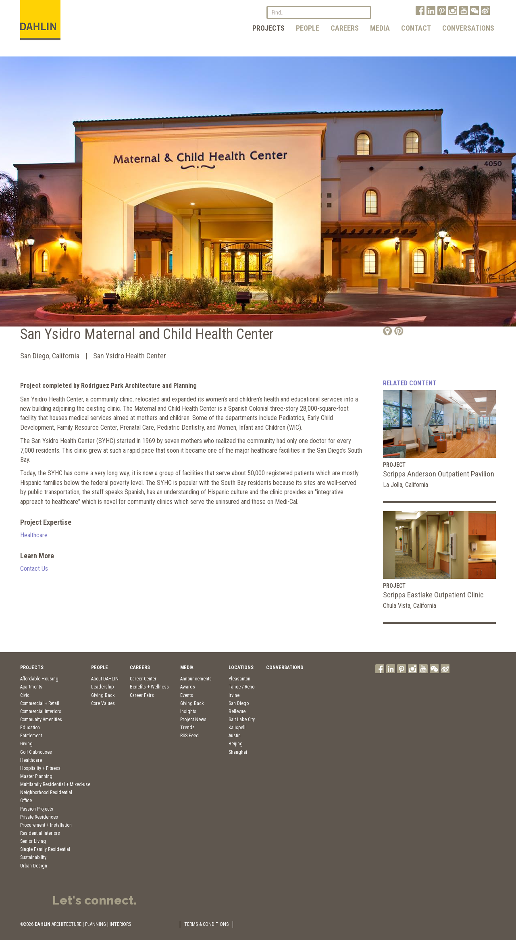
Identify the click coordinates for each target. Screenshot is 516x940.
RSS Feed (189, 735)
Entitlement (31, 735)
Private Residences (39, 817)
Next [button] (496, 195)
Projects (268, 28)
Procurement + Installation (46, 825)
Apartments (31, 687)
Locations (241, 667)
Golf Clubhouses (36, 752)
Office (26, 800)
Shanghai (238, 752)
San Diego (239, 703)
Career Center (143, 679)
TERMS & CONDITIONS (206, 924)
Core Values (103, 703)
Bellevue (237, 711)
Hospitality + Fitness (40, 768)
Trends (187, 727)
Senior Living (33, 841)
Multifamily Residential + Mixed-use (55, 784)
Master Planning (36, 776)
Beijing (236, 744)
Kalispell (237, 727)
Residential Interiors (40, 833)
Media (380, 28)
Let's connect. (94, 900)
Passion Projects (36, 809)
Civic (24, 695)
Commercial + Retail (39, 703)
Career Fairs (142, 695)
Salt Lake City (242, 719)
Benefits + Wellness (149, 687)
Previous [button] (19, 195)
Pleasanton (239, 679)
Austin (235, 735)
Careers (345, 28)
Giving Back (103, 695)
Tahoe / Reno (241, 687)
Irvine (234, 695)
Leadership (102, 687)
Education (30, 727)
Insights (188, 711)
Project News (193, 719)
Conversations (468, 28)
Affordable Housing (39, 679)
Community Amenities (41, 719)
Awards (187, 687)
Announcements (196, 679)
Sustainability (33, 857)
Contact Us (34, 568)
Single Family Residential (45, 849)
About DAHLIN (105, 679)
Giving (26, 744)
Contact (416, 28)
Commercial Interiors (40, 711)
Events (186, 695)
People (307, 28)
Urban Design (33, 866)
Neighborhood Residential (46, 792)
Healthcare (34, 535)
